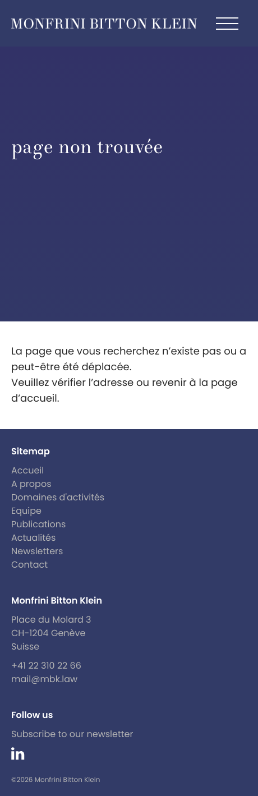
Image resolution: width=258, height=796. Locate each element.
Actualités (33, 537)
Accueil (27, 470)
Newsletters (37, 551)
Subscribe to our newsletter (72, 734)
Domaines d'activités (57, 497)
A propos (31, 483)
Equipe (26, 510)
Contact (29, 564)
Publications (38, 524)
